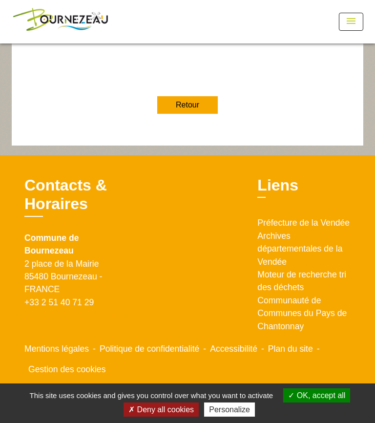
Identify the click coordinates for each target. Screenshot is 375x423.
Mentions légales (56, 349)
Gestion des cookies (66, 369)
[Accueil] (60, 21)
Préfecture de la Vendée (303, 223)
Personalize (229, 409)
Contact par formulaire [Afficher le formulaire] (70, 315)
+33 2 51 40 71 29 (59, 302)
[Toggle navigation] (351, 22)
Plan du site (290, 349)
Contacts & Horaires (65, 194)
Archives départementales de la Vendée (299, 249)
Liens (277, 185)
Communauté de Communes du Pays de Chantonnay (302, 313)
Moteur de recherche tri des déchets (301, 281)
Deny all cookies (161, 409)
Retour (187, 105)
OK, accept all (316, 395)
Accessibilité (233, 349)
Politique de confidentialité (149, 349)
